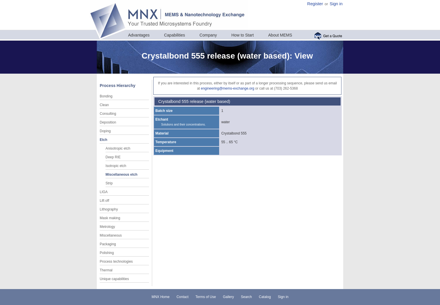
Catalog (265, 297)
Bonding (106, 96)
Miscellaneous (111, 235)
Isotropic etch (116, 166)
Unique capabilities (114, 279)
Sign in (336, 3)
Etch (103, 140)
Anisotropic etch (118, 148)
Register (315, 3)
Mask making (110, 218)
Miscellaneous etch (121, 175)
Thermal (106, 270)
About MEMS (280, 35)
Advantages (139, 35)
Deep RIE (113, 157)
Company (208, 35)
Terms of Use (205, 297)
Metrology (107, 227)
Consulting (108, 114)
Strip (109, 183)
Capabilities (174, 35)
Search (246, 297)
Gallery (228, 297)
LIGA (104, 192)
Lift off (104, 201)
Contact (182, 297)
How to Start (242, 35)
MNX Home (161, 297)
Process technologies (116, 261)
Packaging (108, 244)
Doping (105, 131)
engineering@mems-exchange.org (227, 88)
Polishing (107, 253)
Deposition (108, 122)
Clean (104, 105)
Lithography (109, 209)
